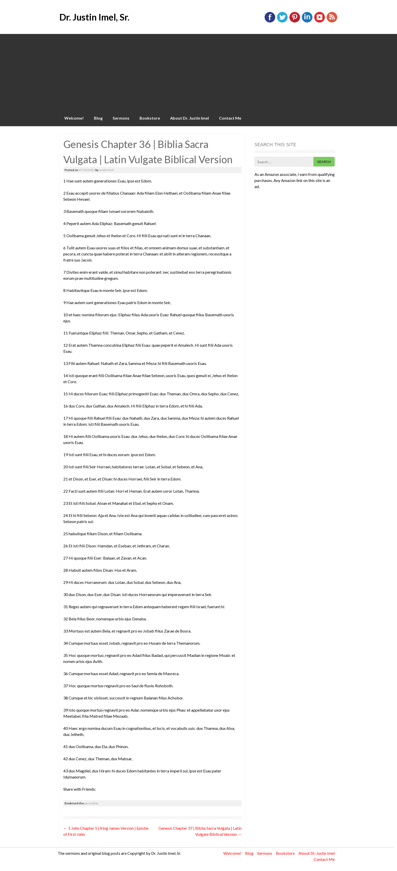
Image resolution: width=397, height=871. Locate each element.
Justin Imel (106, 170)
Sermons (121, 118)
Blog (98, 118)
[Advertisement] (198, 71)
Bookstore (150, 118)
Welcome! (74, 118)
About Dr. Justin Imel (189, 118)
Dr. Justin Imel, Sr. (94, 17)
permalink (91, 803)
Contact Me (230, 118)
